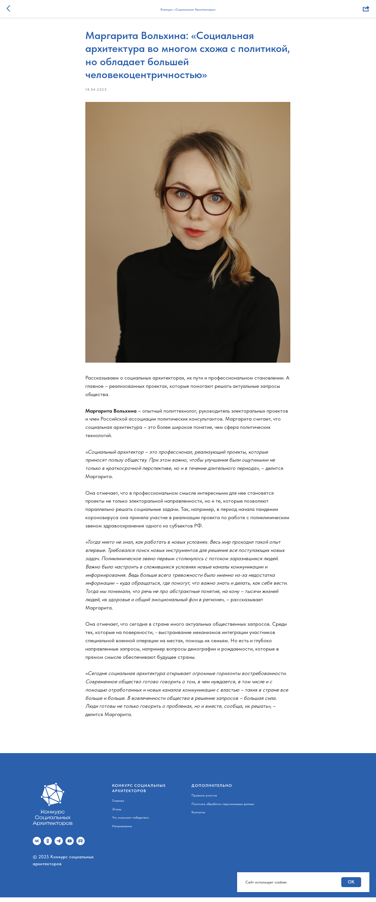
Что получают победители (130, 822)
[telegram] (59, 845)
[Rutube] (80, 845)
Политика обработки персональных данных (222, 808)
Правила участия (204, 800)
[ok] (48, 845)
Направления (122, 831)
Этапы (116, 814)
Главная (118, 805)
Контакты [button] (198, 817)
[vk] (37, 845)
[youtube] (69, 845)
